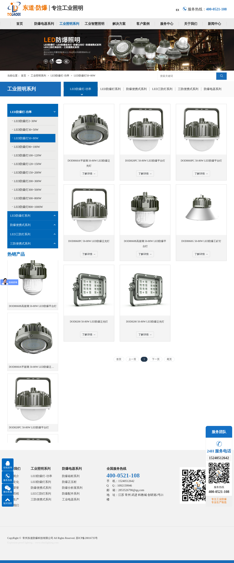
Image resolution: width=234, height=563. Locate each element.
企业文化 (13, 481)
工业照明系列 (69, 24)
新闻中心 (214, 24)
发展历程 (13, 493)
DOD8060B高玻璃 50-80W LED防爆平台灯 (32, 307)
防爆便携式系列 (136, 89)
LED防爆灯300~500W (26, 189)
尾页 (169, 359)
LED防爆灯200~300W (26, 181)
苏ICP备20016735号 (87, 538)
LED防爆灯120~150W (26, 164)
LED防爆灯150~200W (26, 172)
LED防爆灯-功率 (60, 75)
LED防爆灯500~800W (26, 198)
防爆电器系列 (44, 24)
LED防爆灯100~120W (26, 155)
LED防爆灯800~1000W (27, 207)
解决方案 (119, 24)
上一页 (132, 359)
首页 (19, 24)
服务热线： (204, 9)
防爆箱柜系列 (71, 476)
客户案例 (143, 24)
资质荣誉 (13, 487)
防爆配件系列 (71, 493)
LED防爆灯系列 (110, 89)
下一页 (156, 359)
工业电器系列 (71, 499)
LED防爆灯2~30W (24, 121)
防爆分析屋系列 (72, 487)
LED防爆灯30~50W (25, 129)
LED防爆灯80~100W (26, 147)
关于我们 (190, 24)
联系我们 (13, 505)
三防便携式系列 (188, 89)
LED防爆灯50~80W (84, 75)
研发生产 (13, 499)
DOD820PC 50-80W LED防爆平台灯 (29, 429)
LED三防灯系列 (162, 89)
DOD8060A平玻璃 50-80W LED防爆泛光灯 (32, 368)
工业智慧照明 (94, 24)
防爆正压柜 (69, 481)
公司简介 (13, 476)
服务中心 (166, 24)
